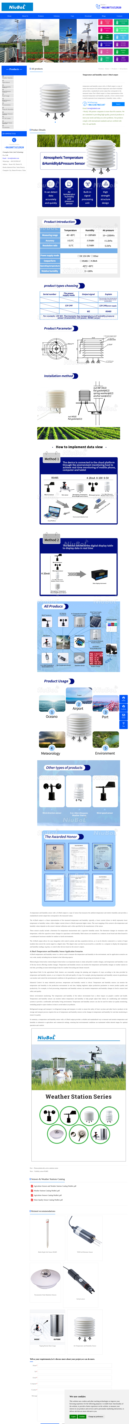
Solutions (56, 16)
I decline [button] (82, 1416)
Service (4, 1401)
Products (41, 16)
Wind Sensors (11, 110)
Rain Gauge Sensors (13, 104)
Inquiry (118, 105)
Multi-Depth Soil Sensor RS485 (45, 1249)
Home (9, 16)
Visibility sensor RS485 (41, 1172)
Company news (6, 1412)
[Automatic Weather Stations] (64, 41)
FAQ (3, 1421)
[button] (63, 62)
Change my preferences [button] (95, 1416)
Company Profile (7, 1389)
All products (123, 70)
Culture (4, 1395)
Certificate (5, 1398)
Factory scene (6, 1392)
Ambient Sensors (12, 129)
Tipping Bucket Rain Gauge (78, 1291)
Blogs (104, 16)
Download (88, 16)
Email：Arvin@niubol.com (11, 179)
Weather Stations (12, 79)
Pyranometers (11, 116)
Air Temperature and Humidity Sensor (111, 1291)
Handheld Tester (12, 141)
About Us (25, 16)
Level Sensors (11, 98)
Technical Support (7, 1418)
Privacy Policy (24, 1408)
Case (72, 16)
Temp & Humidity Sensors (15, 122)
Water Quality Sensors (14, 92)
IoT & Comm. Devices (14, 135)
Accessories (10, 147)
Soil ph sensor (45, 1291)
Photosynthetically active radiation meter (46, 1169)
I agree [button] (73, 1416)
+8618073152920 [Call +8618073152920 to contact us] (110, 7)
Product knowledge (7, 1415)
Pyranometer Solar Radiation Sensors (112, 1249)
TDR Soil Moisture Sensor (78, 1249)
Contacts (119, 16)
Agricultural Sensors (13, 85)
